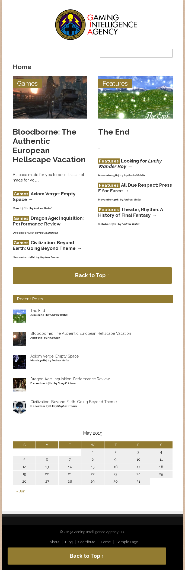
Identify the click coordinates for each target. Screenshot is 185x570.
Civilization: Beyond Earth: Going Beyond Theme (44, 245)
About (54, 542)
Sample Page (127, 542)
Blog (69, 542)
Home (106, 542)
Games (27, 83)
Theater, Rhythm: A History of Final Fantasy (130, 212)
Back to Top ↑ (92, 275)
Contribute (86, 542)
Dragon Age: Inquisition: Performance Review (48, 221)
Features (115, 83)
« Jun (20, 491)
